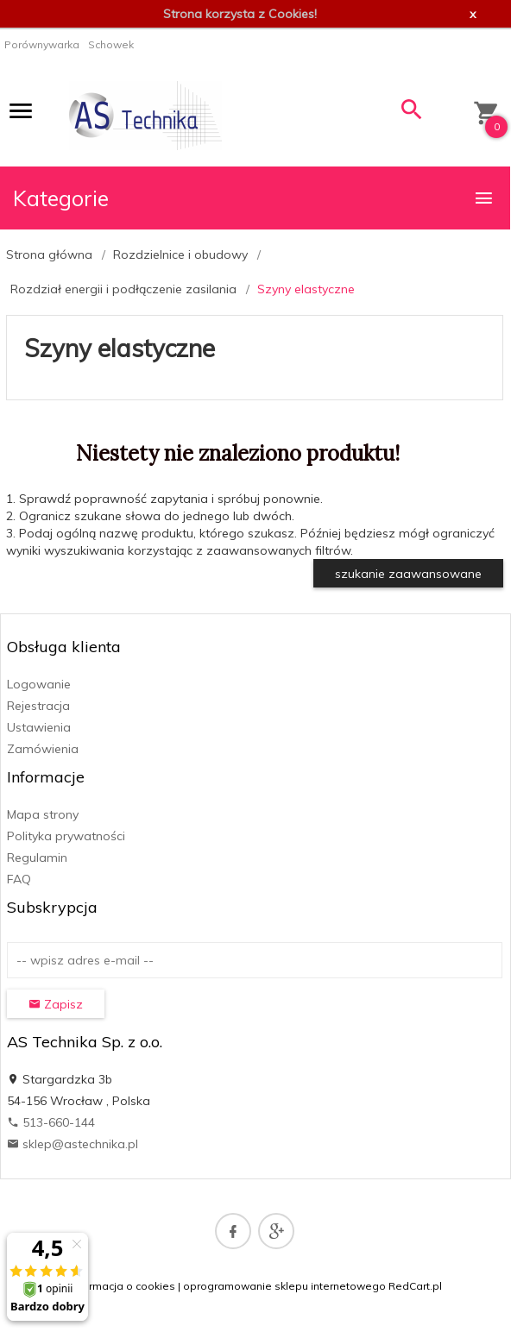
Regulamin (37, 857)
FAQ (19, 879)
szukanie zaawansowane (408, 573)
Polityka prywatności (66, 836)
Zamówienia (43, 749)
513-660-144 (51, 1122)
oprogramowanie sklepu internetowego (284, 1285)
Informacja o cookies (122, 1285)
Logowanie (39, 684)
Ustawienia (39, 727)
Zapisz (55, 1004)
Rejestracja (38, 705)
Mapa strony (43, 814)
